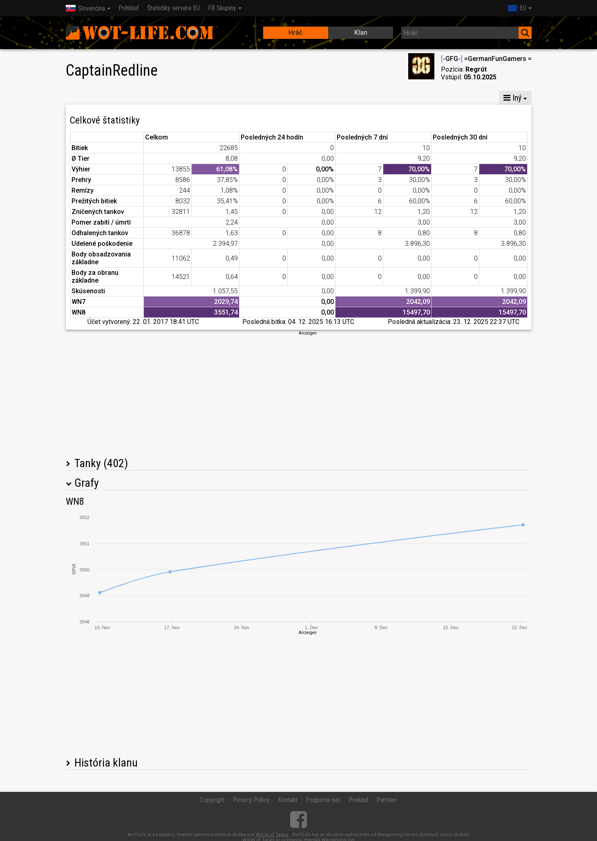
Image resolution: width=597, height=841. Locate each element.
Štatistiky (84, 98)
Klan (360, 32)
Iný (512, 98)
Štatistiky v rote (337, 98)
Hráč (295, 32)
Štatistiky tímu (395, 98)
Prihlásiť (129, 8)
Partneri (386, 800)
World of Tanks (272, 834)
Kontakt (287, 800)
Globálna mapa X (136, 98)
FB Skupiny (222, 8)
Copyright (212, 800)
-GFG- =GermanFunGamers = (486, 59)
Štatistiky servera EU (173, 8)
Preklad (358, 800)
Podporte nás (323, 800)
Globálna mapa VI (273, 98)
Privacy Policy (251, 800)
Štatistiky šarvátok (459, 98)
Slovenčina (85, 8)
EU (517, 8)
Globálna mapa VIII (204, 98)
